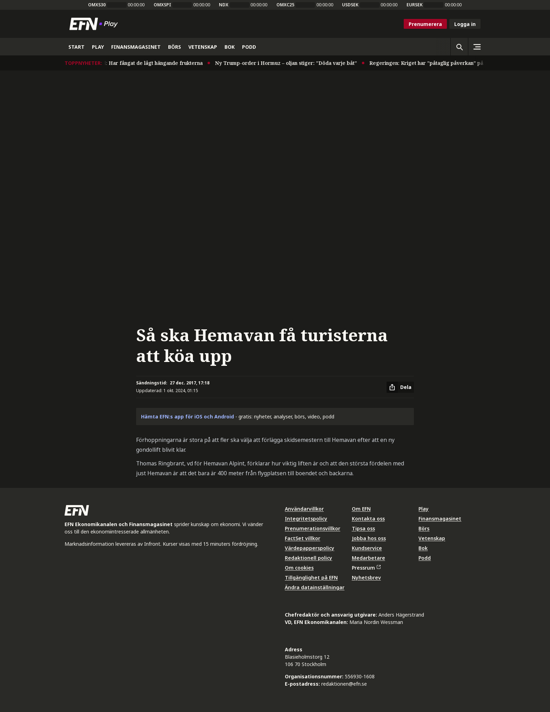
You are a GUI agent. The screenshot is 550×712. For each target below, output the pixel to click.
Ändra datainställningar (314, 587)
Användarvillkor (304, 508)
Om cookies (299, 567)
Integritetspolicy (306, 518)
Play (423, 508)
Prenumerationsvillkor (312, 528)
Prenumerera (425, 24)
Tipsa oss (363, 528)
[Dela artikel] (400, 387)
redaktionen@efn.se (344, 683)
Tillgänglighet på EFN (311, 577)
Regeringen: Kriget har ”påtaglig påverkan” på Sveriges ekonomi (451, 63)
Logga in (465, 24)
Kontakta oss (368, 518)
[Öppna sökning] (459, 46)
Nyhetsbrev (366, 577)
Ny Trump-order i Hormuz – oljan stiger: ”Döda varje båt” (289, 63)
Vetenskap (431, 538)
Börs (423, 528)
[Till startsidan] (95, 24)
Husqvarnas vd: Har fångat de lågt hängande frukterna (139, 63)
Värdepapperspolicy (309, 548)
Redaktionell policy (308, 558)
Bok (423, 548)
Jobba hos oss (369, 538)
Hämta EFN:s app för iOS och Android (187, 416)
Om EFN (361, 508)
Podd (424, 558)
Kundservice (367, 548)
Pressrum (366, 567)
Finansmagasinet (439, 518)
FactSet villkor (302, 538)
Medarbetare (368, 558)
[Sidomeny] (476, 46)
